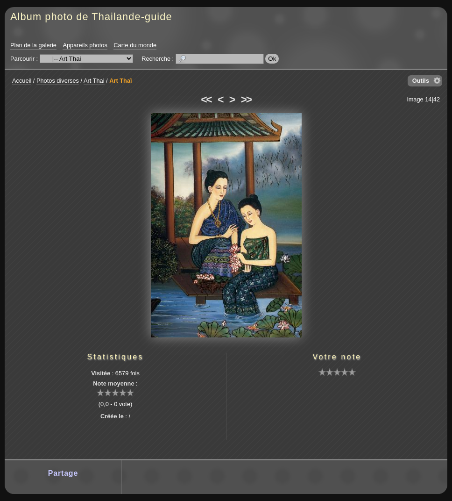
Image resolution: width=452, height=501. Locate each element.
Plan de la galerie (33, 45)
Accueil (21, 80)
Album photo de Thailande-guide (91, 16)
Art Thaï (120, 80)
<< (206, 99)
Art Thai (94, 80)
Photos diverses (57, 80)
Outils (420, 80)
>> (246, 99)
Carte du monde (134, 45)
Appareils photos (85, 45)
